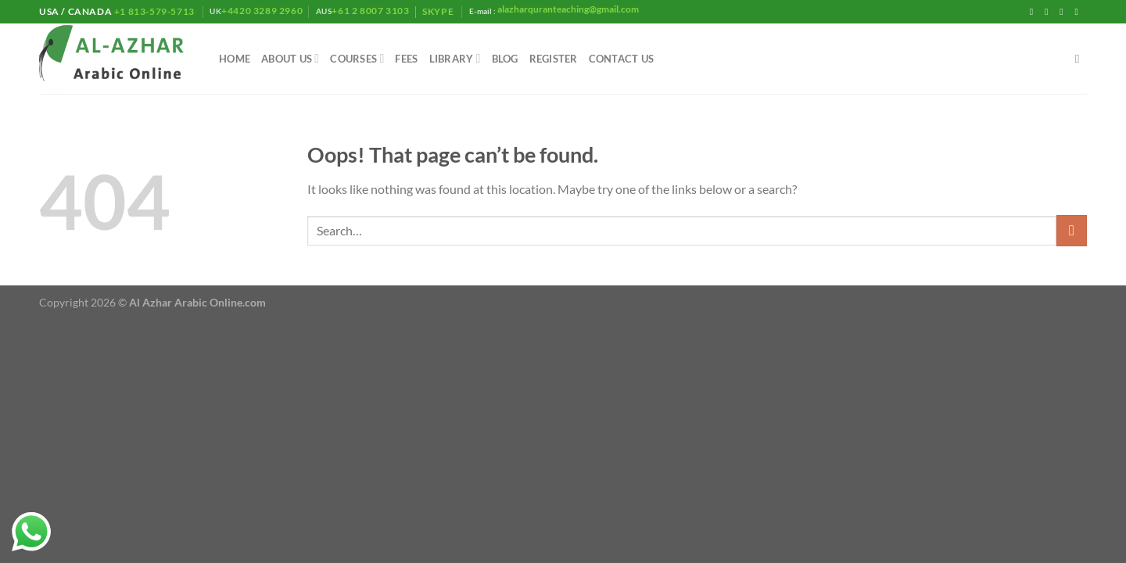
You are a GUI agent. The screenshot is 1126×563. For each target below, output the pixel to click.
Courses (357, 58)
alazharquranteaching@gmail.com (567, 9)
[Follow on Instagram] (1049, 11)
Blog (505, 58)
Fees (406, 58)
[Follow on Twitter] (1064, 11)
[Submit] (1071, 230)
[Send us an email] (1079, 11)
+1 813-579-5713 (154, 11)
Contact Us (621, 58)
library (455, 58)
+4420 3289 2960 (262, 10)
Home (234, 58)
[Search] (1081, 59)
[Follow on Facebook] (1034, 11)
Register (553, 58)
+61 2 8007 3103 (370, 10)
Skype (439, 11)
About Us (290, 58)
